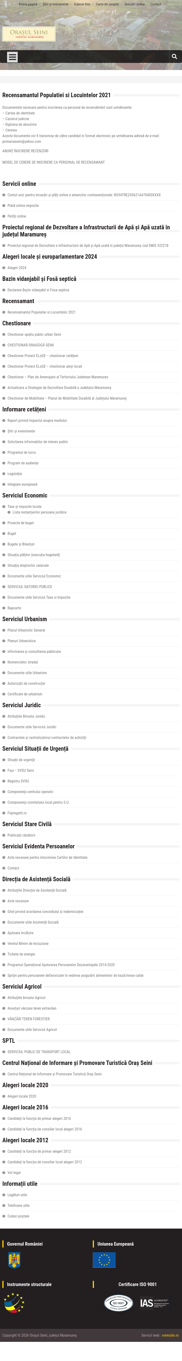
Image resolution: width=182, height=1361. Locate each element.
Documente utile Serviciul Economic (34, 576)
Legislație (15, 473)
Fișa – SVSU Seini (21, 770)
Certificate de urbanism (25, 694)
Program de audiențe (23, 463)
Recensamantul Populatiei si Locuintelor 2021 (42, 312)
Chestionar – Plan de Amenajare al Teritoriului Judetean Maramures (58, 377)
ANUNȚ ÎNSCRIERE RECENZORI (25, 151)
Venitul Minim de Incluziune (28, 943)
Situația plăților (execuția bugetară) (34, 555)
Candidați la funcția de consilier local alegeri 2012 (45, 1162)
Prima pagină (28, 4)
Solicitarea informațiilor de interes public (38, 442)
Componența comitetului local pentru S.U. (39, 802)
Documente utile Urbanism (27, 673)
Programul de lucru (22, 452)
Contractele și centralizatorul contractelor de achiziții (47, 737)
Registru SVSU (18, 781)
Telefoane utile (19, 1205)
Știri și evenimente (55, 4)
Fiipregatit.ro (17, 813)
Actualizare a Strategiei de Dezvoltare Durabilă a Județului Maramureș (59, 387)
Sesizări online (134, 4)
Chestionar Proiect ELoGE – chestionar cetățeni (43, 355)
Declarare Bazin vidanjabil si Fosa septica (38, 290)
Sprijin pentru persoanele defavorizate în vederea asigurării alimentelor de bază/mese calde (76, 975)
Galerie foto (82, 4)
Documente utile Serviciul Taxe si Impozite (39, 597)
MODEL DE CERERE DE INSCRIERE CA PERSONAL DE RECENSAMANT (53, 162)
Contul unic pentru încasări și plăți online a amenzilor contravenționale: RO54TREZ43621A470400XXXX (84, 195)
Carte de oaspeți (107, 4)
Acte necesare (18, 901)
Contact (155, 4)
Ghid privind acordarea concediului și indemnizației (45, 911)
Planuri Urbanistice (22, 641)
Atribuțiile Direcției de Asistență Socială (37, 890)
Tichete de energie (21, 954)
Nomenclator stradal (23, 662)
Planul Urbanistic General (26, 630)
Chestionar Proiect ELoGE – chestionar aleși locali (45, 366)
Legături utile (17, 1195)
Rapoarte (14, 608)
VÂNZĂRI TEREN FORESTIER (29, 1019)
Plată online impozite (23, 205)
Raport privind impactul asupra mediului (37, 420)
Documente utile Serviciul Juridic (32, 727)
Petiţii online (17, 216)
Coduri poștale (18, 1216)
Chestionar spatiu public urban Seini (34, 334)
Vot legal (14, 1172)
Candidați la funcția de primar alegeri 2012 (39, 1151)
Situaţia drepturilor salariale (28, 565)
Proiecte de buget (21, 523)
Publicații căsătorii (21, 835)
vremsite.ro (170, 1335)
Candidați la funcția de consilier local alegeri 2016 (45, 1129)
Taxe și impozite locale (25, 506)
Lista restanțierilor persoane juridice (40, 512)
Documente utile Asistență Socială (33, 922)
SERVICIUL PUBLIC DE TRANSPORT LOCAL (39, 1052)
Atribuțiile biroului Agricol (26, 997)
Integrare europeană (22, 484)
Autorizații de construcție (26, 683)
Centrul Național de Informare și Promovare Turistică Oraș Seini (55, 1074)
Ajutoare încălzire (21, 933)
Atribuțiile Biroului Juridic (26, 716)
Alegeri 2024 (17, 268)
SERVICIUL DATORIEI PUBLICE (30, 587)
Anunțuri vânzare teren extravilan (32, 1008)
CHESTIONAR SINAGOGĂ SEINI (31, 345)
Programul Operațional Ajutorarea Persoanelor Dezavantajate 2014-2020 (61, 965)
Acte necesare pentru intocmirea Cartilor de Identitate (47, 857)
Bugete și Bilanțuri (21, 544)
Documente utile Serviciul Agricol (32, 1029)
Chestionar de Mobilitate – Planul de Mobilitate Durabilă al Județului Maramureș (67, 398)
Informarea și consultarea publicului (34, 651)
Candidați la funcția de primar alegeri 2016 (39, 1118)
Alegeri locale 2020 (22, 1096)
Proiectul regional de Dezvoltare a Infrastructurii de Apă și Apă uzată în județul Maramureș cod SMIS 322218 (88, 245)
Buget (12, 533)
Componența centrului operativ (30, 792)
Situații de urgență (21, 760)
